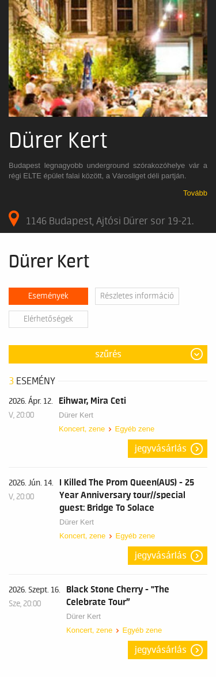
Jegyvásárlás (161, 448)
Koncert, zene (82, 428)
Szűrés (108, 354)
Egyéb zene (134, 428)
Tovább (195, 193)
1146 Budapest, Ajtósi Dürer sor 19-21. (101, 219)
